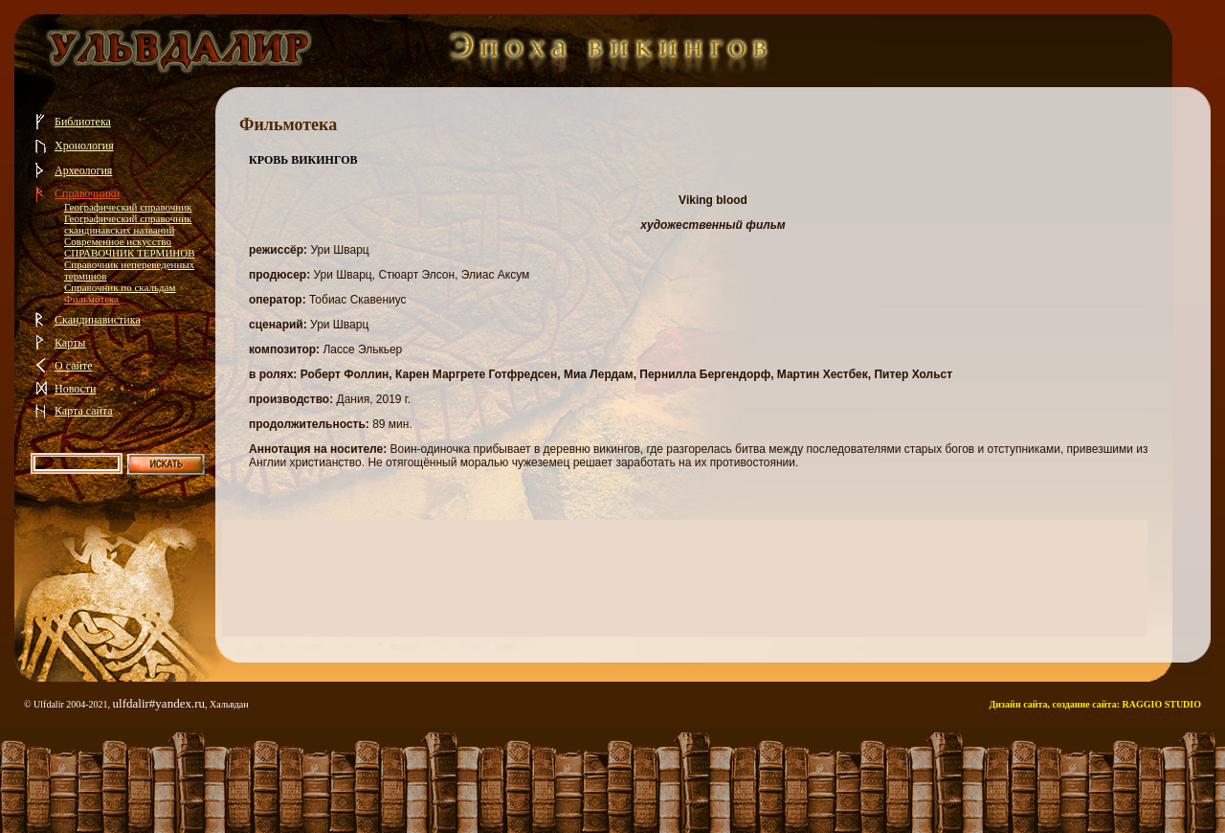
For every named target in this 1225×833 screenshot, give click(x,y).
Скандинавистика (98, 319)
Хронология (84, 145)
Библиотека (83, 121)
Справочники (87, 193)
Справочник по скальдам (119, 287)
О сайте (73, 365)
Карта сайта (84, 410)
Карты (70, 342)
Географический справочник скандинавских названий (127, 224)
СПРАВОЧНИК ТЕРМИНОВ (129, 253)
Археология (83, 170)
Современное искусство (117, 241)
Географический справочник (127, 207)
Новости (76, 388)
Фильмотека (91, 298)
